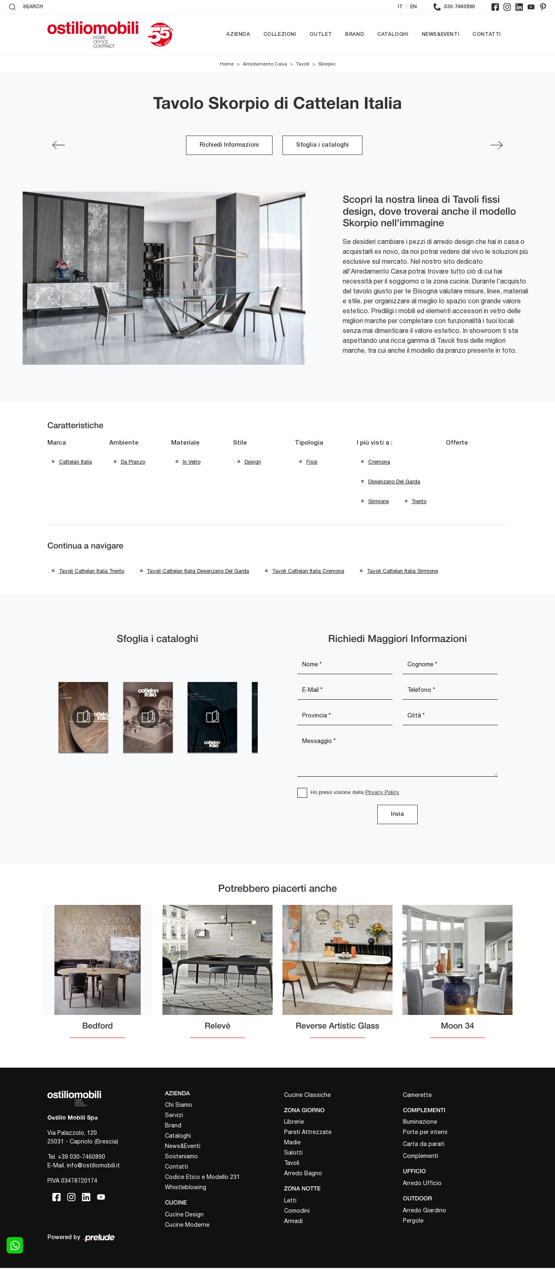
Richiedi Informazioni (229, 145)
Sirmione (378, 502)
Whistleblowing (185, 1189)
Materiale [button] (185, 443)
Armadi (293, 1223)
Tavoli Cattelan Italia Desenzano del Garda (198, 572)
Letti (290, 1202)
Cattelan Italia (75, 462)
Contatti (487, 34)
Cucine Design (184, 1216)
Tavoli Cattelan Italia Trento (91, 572)
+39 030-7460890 (81, 1158)
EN (413, 7)
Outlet (321, 34)
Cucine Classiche (307, 1097)
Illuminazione (420, 1124)
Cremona (379, 462)
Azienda (238, 34)
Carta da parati (423, 1146)
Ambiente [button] (124, 443)
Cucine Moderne (187, 1226)
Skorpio (326, 64)
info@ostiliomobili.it (93, 1167)
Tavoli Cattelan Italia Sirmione (403, 572)
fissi (311, 462)
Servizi (174, 1117)
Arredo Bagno (303, 1175)
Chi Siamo (178, 1107)
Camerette (417, 1097)
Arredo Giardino (424, 1212)
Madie (292, 1144)
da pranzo (133, 462)
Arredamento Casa (265, 64)
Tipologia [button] (309, 443)
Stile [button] (240, 443)
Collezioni (279, 34)
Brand (354, 34)
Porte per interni (425, 1134)
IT (400, 7)
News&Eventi (441, 34)
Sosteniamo (181, 1158)
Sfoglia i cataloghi (322, 145)
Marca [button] (56, 443)
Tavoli (302, 64)
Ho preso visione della (354, 794)
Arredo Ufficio (422, 1185)
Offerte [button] (457, 443)
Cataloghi (392, 34)
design (253, 462)
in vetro (191, 462)
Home (227, 64)
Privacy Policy (382, 794)
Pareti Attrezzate (308, 1134)
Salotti (293, 1155)
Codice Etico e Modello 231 (202, 1179)
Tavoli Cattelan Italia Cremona (309, 572)
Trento (419, 502)
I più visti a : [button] (375, 443)
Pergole (413, 1222)
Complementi (420, 1158)
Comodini (297, 1212)
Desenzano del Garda (394, 482)
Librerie (294, 1124)
